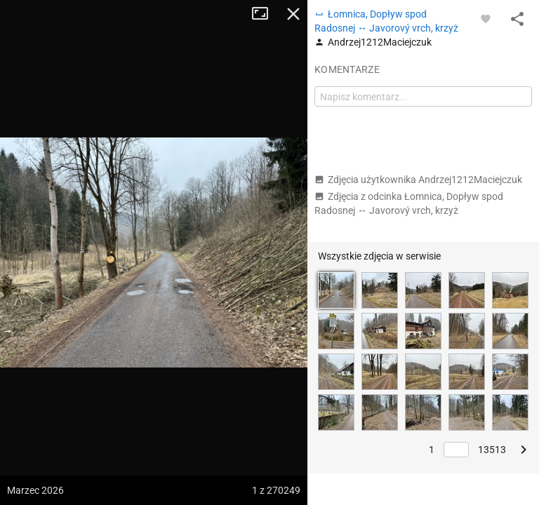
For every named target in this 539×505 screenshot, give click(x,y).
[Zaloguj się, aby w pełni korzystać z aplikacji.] (485, 18)
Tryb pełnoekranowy (265, 14)
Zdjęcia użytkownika (418, 179)
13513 (492, 449)
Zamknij (293, 14)
